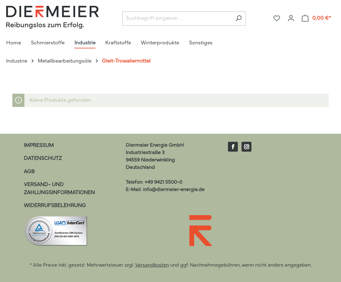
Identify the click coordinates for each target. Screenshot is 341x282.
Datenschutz (43, 158)
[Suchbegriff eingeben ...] (177, 18)
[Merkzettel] (277, 18)
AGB (29, 172)
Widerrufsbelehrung (55, 205)
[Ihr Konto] (291, 18)
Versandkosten (152, 265)
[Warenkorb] (316, 18)
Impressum (39, 145)
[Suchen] (238, 18)
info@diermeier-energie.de (173, 190)
